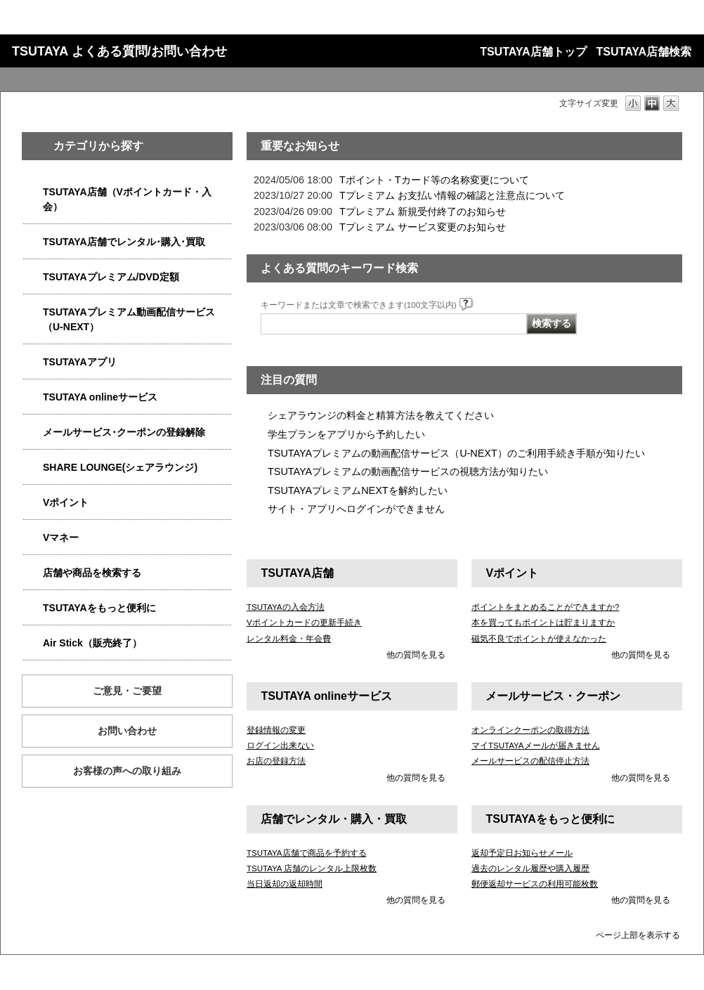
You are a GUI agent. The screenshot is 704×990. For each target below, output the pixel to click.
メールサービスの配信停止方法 (530, 761)
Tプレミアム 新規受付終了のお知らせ (422, 211)
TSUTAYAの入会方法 (286, 607)
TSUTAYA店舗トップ (533, 52)
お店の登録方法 (276, 761)
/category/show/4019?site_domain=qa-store (33, 362)
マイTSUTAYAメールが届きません (535, 745)
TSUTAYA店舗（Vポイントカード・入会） (127, 199)
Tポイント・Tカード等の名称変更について (434, 179)
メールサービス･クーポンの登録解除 (124, 432)
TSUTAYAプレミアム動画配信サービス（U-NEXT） (129, 319)
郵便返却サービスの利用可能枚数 (534, 884)
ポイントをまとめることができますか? (545, 607)
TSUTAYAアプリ (80, 361)
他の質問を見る (415, 655)
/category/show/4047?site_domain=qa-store (33, 192)
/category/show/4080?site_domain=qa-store (33, 432)
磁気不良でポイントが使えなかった (538, 638)
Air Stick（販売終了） (92, 643)
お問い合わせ (127, 730)
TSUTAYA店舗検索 (644, 52)
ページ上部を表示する (638, 934)
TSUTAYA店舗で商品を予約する (307, 853)
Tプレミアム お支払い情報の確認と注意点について (452, 195)
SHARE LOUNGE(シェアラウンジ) (120, 467)
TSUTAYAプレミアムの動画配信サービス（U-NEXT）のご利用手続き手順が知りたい (456, 453)
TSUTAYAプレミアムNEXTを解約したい (358, 490)
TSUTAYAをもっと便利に (99, 607)
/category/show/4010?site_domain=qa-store (33, 397)
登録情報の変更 (276, 730)
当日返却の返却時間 (284, 884)
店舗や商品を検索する (92, 572)
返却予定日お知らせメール (522, 853)
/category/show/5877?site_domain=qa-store (33, 467)
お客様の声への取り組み (127, 770)
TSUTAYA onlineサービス (100, 397)
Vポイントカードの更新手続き (304, 622)
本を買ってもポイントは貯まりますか (543, 622)
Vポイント (66, 502)
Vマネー (61, 537)
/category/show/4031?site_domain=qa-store (33, 277)
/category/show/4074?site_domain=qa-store (33, 502)
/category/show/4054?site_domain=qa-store (33, 242)
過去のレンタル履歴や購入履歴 (530, 868)
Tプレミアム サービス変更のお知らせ (422, 227)
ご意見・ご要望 (127, 690)
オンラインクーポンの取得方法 (530, 730)
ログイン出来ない (280, 745)
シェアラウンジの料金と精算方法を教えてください (381, 415)
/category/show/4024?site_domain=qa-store (33, 608)
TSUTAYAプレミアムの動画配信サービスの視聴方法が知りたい (408, 471)
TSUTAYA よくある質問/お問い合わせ (119, 51)
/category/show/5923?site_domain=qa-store (33, 312)
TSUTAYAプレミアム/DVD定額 (111, 276)
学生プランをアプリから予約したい (346, 434)
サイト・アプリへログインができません (356, 508)
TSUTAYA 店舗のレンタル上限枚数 (312, 868)
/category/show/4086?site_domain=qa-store (33, 573)
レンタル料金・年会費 (289, 638)
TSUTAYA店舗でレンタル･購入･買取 (124, 241)
